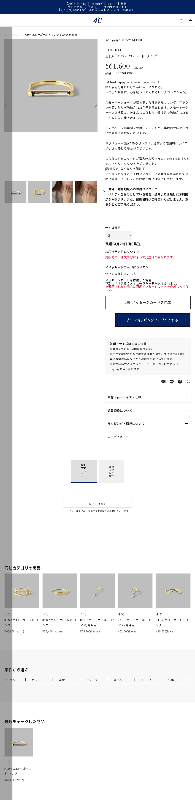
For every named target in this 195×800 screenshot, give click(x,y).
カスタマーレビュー (83, 476)
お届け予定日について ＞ (122, 257)
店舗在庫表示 (118, 217)
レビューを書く (97, 509)
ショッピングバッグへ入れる (157, 325)
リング (17, 34)
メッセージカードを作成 (151, 307)
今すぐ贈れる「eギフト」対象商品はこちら (97, 7)
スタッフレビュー (111, 476)
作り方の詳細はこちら (120, 279)
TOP (6, 34)
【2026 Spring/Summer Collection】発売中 (97, 4)
